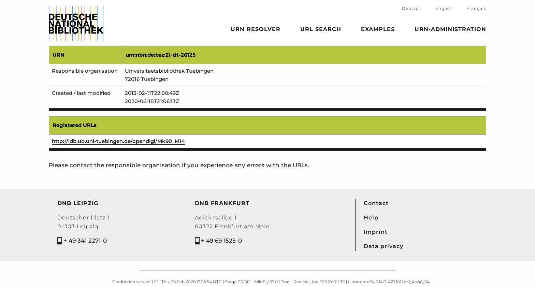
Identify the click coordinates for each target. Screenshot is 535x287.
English (444, 8)
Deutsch (412, 8)
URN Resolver (255, 30)
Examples (378, 30)
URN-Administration (450, 30)
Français (476, 8)
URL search (320, 30)
